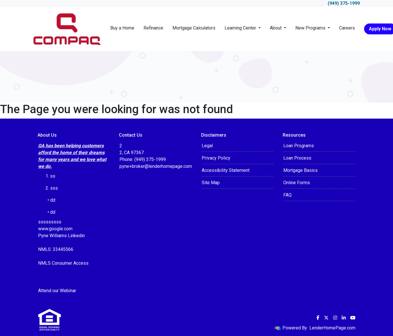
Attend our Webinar (57, 290)
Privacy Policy (216, 158)
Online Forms (296, 182)
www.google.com (55, 228)
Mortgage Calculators (193, 28)
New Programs (311, 28)
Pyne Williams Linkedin (61, 235)
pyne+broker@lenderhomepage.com (155, 166)
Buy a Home (122, 28)
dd (52, 212)
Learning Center (241, 28)
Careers (347, 28)
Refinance (153, 28)
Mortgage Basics (300, 170)
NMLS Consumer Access (63, 263)
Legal (207, 145)
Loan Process (297, 158)
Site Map (211, 182)
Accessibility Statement (225, 170)
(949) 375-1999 (340, 3)
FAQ (287, 195)
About (276, 28)
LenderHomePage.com (332, 328)
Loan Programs (298, 145)
